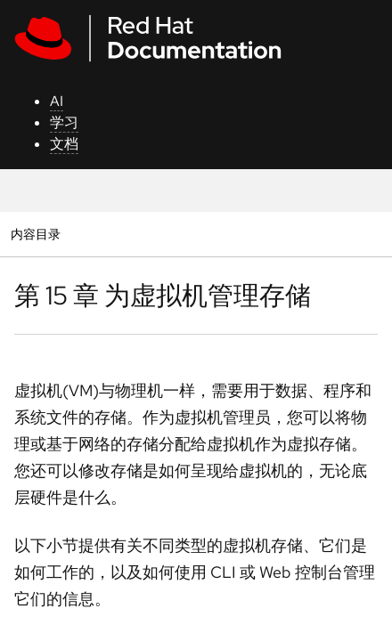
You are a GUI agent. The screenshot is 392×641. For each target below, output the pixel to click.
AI (56, 101)
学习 (64, 122)
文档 (64, 143)
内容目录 (35, 233)
